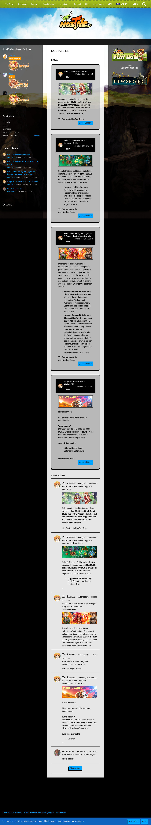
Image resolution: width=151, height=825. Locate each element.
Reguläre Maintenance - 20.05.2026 (22, 181)
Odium (37, 135)
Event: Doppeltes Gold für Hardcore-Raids (75, 142)
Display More (75, 768)
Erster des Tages (14, 189)
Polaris (11, 74)
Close (144, 821)
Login (135, 4)
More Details (134, 821)
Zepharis (12, 92)
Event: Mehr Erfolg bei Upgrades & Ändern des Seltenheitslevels (78, 234)
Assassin (11, 191)
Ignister (12, 55)
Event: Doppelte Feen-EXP (18, 154)
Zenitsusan (12, 157)
